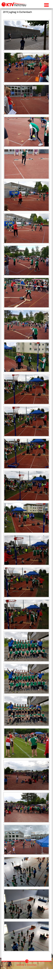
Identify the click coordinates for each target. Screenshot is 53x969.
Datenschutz (32, 965)
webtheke (20, 965)
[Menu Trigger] (46, 4)
